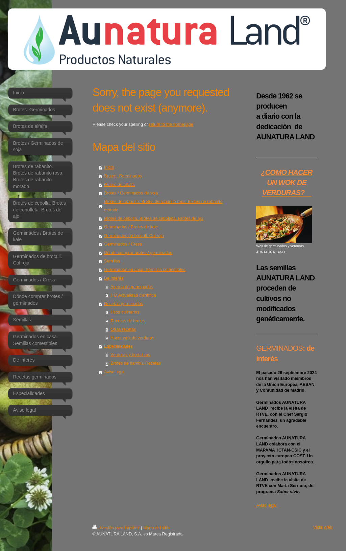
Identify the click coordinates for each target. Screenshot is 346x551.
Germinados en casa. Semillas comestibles (145, 269)
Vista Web (322, 527)
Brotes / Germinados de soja (131, 193)
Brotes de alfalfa (119, 184)
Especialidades (118, 346)
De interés (113, 278)
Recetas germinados (123, 303)
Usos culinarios (124, 312)
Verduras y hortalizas (130, 354)
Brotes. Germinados (123, 176)
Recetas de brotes (127, 321)
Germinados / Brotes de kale (131, 227)
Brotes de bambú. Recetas (135, 363)
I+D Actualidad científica (133, 295)
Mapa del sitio (156, 528)
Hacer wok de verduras (132, 338)
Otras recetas (123, 329)
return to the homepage (171, 124)
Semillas (112, 261)
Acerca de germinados (131, 286)
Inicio (109, 167)
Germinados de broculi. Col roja (134, 235)
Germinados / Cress (123, 244)
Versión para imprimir (116, 528)
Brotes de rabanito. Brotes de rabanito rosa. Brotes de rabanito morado (163, 205)
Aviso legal (114, 372)
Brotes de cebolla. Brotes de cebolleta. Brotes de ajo (153, 218)
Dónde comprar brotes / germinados (138, 252)
